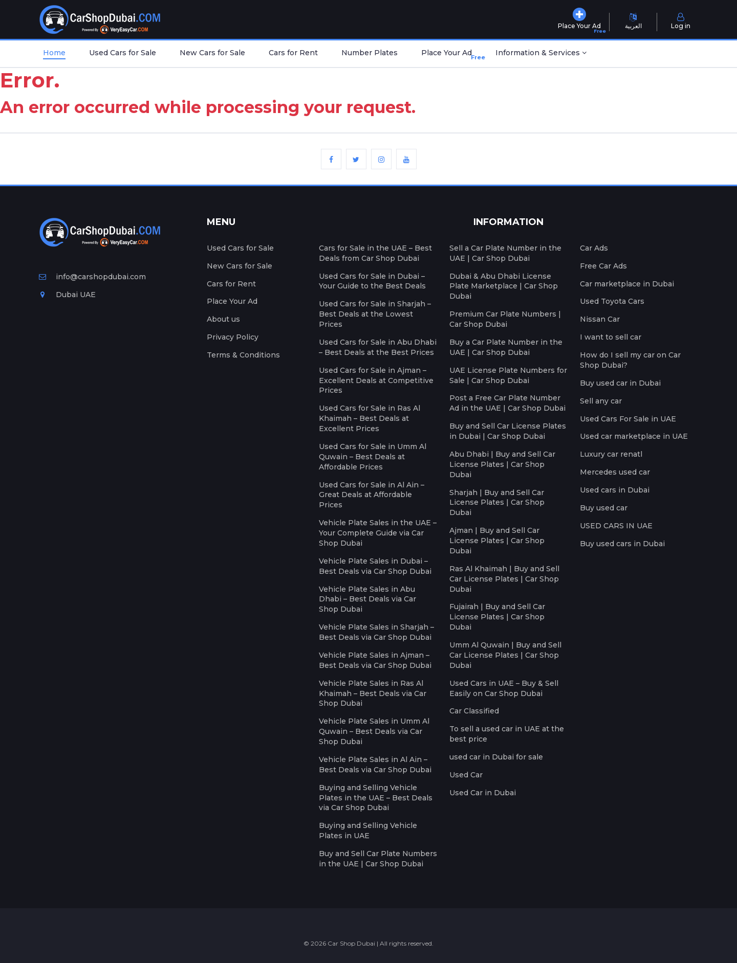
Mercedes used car (615, 472)
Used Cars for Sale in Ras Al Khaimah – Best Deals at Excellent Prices (369, 418)
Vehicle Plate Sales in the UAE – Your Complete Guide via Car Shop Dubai (378, 533)
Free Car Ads (603, 266)
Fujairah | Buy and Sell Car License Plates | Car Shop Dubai (497, 617)
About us (223, 319)
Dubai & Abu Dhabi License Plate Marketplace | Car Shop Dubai (503, 286)
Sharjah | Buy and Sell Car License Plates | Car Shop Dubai (497, 503)
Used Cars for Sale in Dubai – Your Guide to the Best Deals (372, 281)
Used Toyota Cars (612, 301)
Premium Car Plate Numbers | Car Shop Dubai (505, 319)
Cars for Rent (293, 52)
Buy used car (603, 507)
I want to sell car (610, 337)
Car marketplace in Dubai (627, 283)
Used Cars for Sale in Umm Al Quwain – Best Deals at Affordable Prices (372, 457)
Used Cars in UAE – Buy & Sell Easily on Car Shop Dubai (503, 688)
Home (54, 52)
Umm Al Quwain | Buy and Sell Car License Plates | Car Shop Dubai (505, 655)
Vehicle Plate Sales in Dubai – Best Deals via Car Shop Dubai (375, 566)
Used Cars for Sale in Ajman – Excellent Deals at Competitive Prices (376, 380)
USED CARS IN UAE (616, 525)
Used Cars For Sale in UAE (628, 418)
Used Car (466, 774)
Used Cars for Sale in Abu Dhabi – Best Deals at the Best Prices (378, 347)
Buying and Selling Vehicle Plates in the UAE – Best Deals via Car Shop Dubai (375, 798)
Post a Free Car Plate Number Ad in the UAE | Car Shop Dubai (507, 403)
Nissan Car (600, 319)
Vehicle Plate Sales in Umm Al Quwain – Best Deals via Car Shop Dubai (374, 731)
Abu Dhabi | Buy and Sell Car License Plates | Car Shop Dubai (502, 464)
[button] (541, 53)
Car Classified (474, 710)
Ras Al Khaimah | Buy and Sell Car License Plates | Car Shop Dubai (504, 579)
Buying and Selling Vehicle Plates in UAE (368, 830)
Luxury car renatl (611, 454)
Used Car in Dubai (482, 792)
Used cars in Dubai (614, 490)
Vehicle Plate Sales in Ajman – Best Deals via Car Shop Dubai (375, 660)
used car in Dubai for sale (496, 757)
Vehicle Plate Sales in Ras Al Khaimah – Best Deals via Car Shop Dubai (372, 693)
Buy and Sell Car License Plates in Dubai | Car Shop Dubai (507, 431)
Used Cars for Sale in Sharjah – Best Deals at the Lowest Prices (375, 314)
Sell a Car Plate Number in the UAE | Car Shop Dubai (505, 253)
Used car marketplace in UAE (634, 436)
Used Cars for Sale (122, 52)
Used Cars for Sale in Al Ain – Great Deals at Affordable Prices (371, 495)
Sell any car (601, 401)
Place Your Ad (448, 55)
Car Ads (594, 248)
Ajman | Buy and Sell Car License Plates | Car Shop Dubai (497, 540)
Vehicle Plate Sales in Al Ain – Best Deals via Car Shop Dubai (375, 764)
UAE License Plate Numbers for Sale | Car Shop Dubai (508, 375)
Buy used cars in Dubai (622, 543)
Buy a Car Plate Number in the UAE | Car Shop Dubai (505, 347)
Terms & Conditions (243, 355)
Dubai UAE (67, 294)
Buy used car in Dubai (620, 383)
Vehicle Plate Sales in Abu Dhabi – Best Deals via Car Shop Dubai (367, 599)
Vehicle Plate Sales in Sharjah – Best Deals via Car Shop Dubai (376, 632)
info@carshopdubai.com (92, 276)
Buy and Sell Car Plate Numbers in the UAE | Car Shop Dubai (378, 858)
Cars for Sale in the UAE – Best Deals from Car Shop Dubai (375, 253)
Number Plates (369, 52)
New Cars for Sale (212, 52)
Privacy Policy (232, 337)
